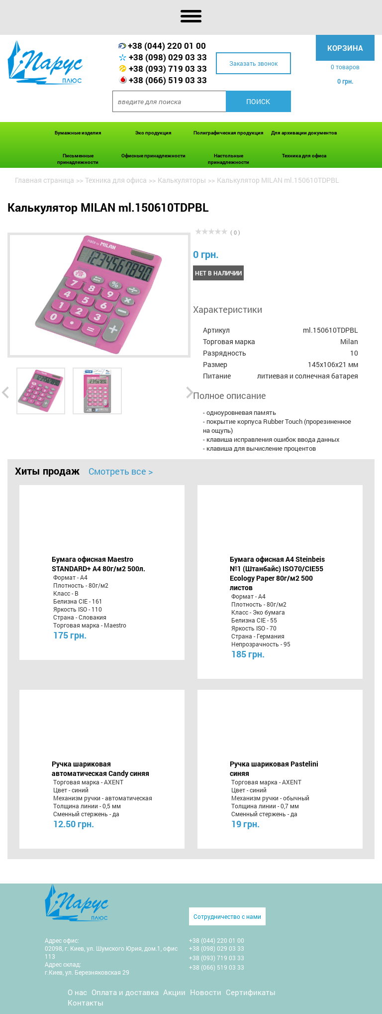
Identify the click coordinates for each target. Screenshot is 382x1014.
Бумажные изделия (78, 132)
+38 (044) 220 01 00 (167, 45)
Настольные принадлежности (228, 158)
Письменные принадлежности (77, 158)
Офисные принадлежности (153, 155)
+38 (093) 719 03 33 (168, 68)
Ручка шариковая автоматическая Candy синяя (100, 768)
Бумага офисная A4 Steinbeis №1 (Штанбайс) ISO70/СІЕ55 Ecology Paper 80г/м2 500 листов (277, 573)
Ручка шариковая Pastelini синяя (274, 768)
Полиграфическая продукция (228, 132)
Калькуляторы (182, 180)
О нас (77, 992)
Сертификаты (251, 992)
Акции (174, 992)
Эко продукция (153, 132)
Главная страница (44, 180)
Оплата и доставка (125, 992)
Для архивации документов (304, 132)
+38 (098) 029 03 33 (168, 57)
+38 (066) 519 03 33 (168, 80)
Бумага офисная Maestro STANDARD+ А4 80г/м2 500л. (98, 563)
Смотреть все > (121, 471)
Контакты (85, 1003)
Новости (205, 992)
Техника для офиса (304, 155)
